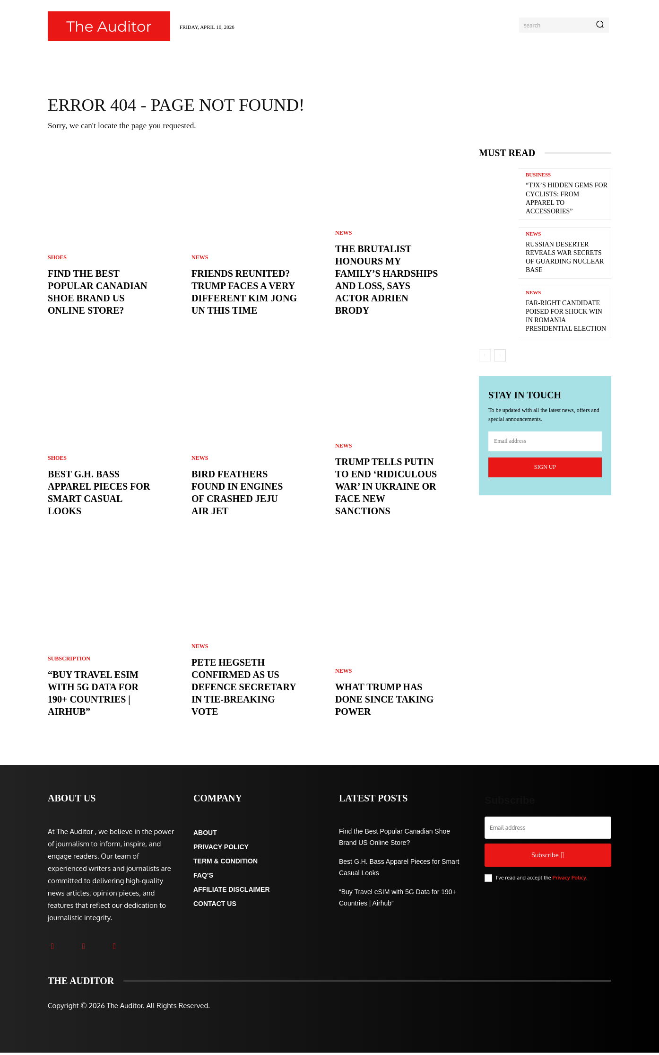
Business (538, 177)
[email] (545, 443)
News (199, 260)
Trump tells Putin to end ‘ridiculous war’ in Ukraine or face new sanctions (386, 489)
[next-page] (500, 358)
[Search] (600, 25)
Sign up (545, 469)
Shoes (57, 260)
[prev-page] (485, 358)
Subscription (69, 661)
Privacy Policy (569, 880)
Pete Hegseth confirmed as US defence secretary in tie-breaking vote (243, 689)
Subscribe (547, 857)
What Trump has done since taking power (384, 701)
